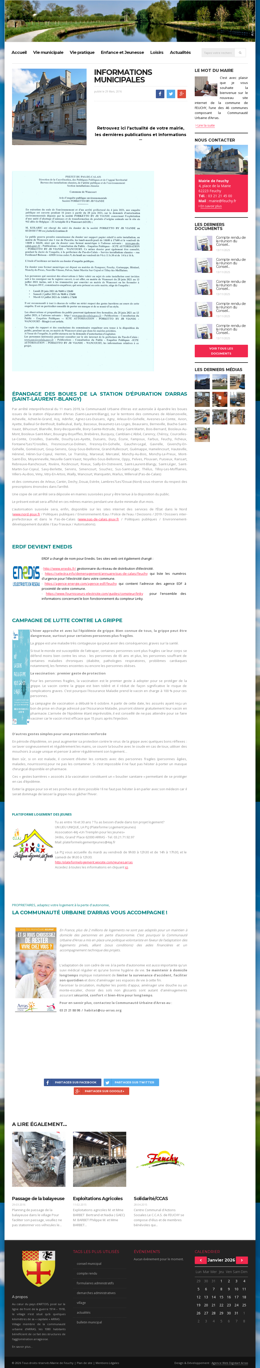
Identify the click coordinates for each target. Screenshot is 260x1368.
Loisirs (156, 52)
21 (214, 1305)
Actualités (180, 52)
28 (214, 1313)
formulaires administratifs (95, 1283)
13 (206, 1297)
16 (229, 1297)
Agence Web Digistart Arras (230, 1363)
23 (229, 1305)
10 (236, 1289)
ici (126, 867)
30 (206, 1281)
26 (199, 1313)
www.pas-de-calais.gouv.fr (99, 519)
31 (214, 1281)
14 (214, 1297)
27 (206, 1313)
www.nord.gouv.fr (26, 514)
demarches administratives (96, 1293)
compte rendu (87, 1273)
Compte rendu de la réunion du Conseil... (231, 241)
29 (199, 1281)
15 (221, 1297)
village (81, 1303)
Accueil (19, 52)
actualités (83, 1312)
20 (206, 1305)
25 (244, 1305)
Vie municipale (48, 52)
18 (244, 1297)
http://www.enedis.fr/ (59, 568)
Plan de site (84, 1363)
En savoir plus (211, 206)
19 (199, 1305)
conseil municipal (89, 1264)
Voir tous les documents (221, 351)
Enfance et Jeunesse (122, 52)
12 (199, 1297)
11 (244, 1289)
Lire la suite (205, 125)
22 (221, 1305)
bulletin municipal (89, 1322)
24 (236, 1305)
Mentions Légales (107, 1363)
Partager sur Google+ (99, 1091)
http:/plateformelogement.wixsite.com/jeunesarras (94, 862)
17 (236, 1297)
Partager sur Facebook (70, 1082)
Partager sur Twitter (129, 1082)
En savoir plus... (22, 1346)
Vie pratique (82, 52)
